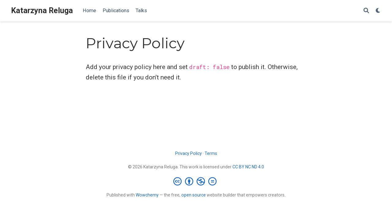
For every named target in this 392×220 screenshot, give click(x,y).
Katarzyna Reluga (42, 10)
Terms (211, 153)
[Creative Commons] (196, 181)
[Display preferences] (378, 10)
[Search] (366, 10)
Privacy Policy (188, 153)
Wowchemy (147, 195)
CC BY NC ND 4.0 (248, 166)
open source (193, 195)
